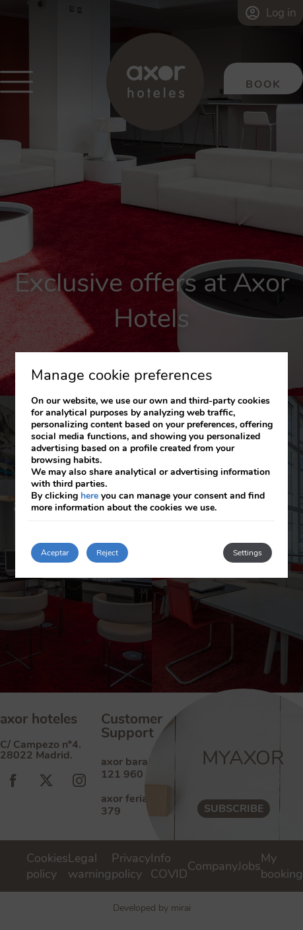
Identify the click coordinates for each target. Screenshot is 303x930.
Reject (107, 552)
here (89, 495)
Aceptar (55, 552)
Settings (247, 552)
